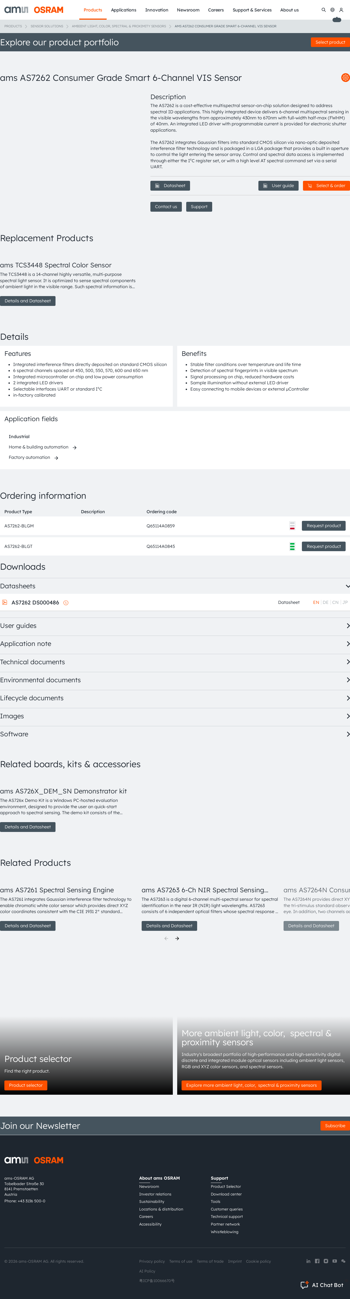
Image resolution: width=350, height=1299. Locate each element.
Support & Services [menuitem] (252, 10)
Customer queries (227, 1209)
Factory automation (29, 457)
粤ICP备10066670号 (157, 1280)
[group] (68, 277)
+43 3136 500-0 (31, 1200)
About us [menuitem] (289, 10)
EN (316, 602)
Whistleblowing (224, 1231)
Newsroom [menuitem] (188, 10)
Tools (215, 1201)
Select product (330, 42)
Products (13, 26)
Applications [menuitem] (123, 10)
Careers (146, 1216)
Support (199, 206)
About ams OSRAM (159, 1178)
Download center (226, 1194)
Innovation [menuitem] (156, 10)
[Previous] (166, 938)
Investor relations (155, 1194)
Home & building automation (38, 447)
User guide (278, 185)
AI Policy (147, 1271)
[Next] (177, 938)
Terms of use (180, 1261)
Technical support (227, 1216)
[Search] (323, 10)
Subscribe (335, 1125)
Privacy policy (152, 1261)
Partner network (225, 1224)
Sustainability (151, 1201)
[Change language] (332, 10)
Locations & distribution (161, 1209)
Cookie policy (258, 1261)
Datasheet (170, 185)
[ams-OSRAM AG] (33, 10)
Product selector (26, 1085)
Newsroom (149, 1186)
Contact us (166, 206)
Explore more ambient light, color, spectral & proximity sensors (251, 1085)
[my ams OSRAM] (341, 10)
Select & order (326, 185)
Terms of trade (210, 1261)
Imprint (235, 1261)
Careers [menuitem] (216, 10)
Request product (324, 525)
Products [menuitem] (93, 10)
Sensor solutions (47, 26)
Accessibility (150, 1224)
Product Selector (226, 1186)
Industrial (19, 436)
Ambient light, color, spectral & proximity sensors (119, 26)
